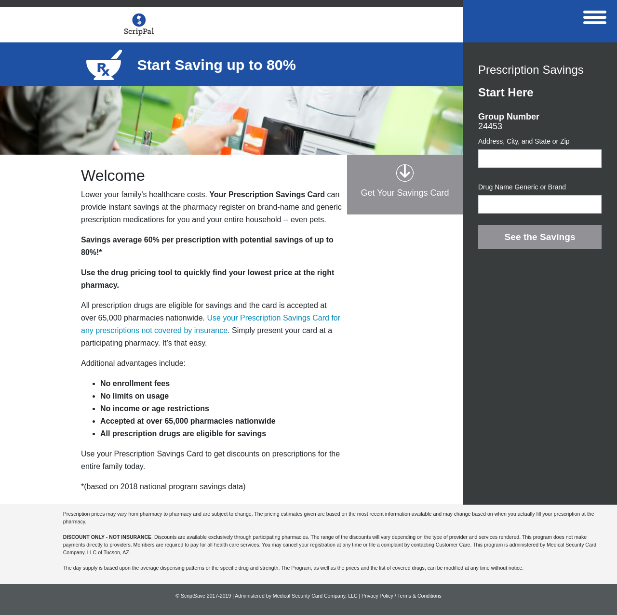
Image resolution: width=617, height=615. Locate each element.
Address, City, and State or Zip (524, 141)
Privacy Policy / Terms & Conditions (402, 596)
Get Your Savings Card (405, 193)
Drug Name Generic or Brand (522, 187)
